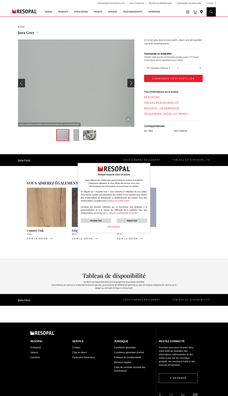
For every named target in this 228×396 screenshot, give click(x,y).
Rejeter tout (132, 220)
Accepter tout (96, 220)
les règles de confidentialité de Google (121, 213)
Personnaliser (114, 226)
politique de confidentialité (118, 201)
